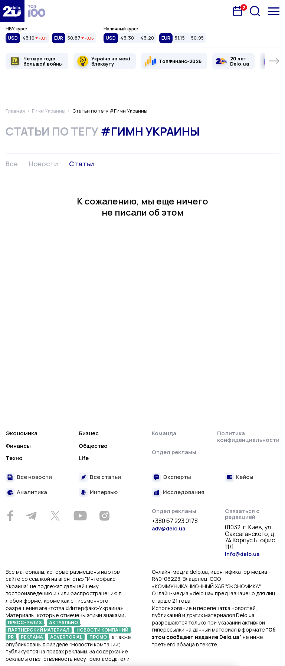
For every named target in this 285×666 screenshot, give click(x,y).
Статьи (81, 163)
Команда (164, 433)
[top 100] (36, 11)
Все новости (34, 477)
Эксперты (177, 477)
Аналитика (32, 492)
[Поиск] (255, 11)
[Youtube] (80, 515)
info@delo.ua (242, 554)
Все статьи (105, 477)
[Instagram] (104, 515)
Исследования (183, 492)
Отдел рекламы (174, 452)
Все (12, 163)
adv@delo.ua (168, 528)
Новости (43, 163)
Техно (14, 458)
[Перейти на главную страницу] (12, 11)
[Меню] (274, 11)
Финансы (18, 446)
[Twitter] (55, 516)
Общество (93, 446)
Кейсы (244, 477)
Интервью (104, 492)
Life (84, 458)
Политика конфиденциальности (248, 436)
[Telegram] (31, 515)
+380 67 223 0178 (175, 521)
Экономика (21, 433)
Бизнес (89, 433)
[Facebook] (10, 515)
